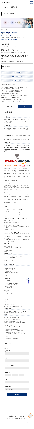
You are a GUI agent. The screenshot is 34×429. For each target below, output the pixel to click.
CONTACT (17, 422)
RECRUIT (21, 409)
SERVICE (8, 409)
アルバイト (9, 106)
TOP (6, 404)
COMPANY (22, 407)
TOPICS (8, 407)
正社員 (24, 106)
